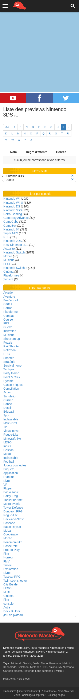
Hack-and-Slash (13, 519)
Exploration (10, 569)
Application (10, 473)
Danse (7, 404)
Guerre (8, 327)
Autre (6, 607)
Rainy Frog (10, 496)
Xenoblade (9, 667)
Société (8, 279)
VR (5, 484)
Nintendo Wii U (13, 202)
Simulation (10, 396)
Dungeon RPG (13, 511)
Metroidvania (11, 503)
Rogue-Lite (10, 515)
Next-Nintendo (66, 691)
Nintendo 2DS (12, 240)
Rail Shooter (11, 346)
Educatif (8, 411)
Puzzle (7, 342)
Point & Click (11, 377)
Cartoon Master (12, 670)
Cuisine (8, 400)
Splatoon (23, 667)
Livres (7, 572)
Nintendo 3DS (12, 210)
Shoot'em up (11, 338)
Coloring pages (56, 695)
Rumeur (8, 476)
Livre (6, 480)
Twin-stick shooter (15, 580)
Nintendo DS (11, 206)
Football (8, 461)
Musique (9, 260)
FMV (6, 561)
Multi (6, 592)
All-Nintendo (49, 691)
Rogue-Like (11, 434)
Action (7, 392)
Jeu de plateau (13, 615)
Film (6, 553)
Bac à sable (11, 492)
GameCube (11, 221)
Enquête (8, 469)
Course (8, 319)
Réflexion (9, 350)
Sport (6, 415)
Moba (7, 530)
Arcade (8, 292)
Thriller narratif (12, 500)
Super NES (10, 233)
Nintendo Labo (32, 670)
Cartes (7, 304)
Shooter (8, 358)
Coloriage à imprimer (33, 695)
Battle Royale (12, 526)
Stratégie (9, 361)
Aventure (9, 296)
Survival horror (13, 365)
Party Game (11, 373)
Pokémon (55, 663)
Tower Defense (13, 507)
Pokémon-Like (12, 542)
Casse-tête (10, 546)
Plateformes (11, 275)
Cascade (9, 523)
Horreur (8, 557)
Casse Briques (13, 384)
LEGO (7, 264)
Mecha (7, 538)
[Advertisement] (39, 41)
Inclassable (10, 419)
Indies (7, 446)
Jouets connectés (14, 465)
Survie (7, 565)
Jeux (17, 695)
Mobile (7, 256)
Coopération (11, 534)
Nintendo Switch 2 (15, 268)
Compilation (11, 388)
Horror (7, 308)
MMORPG (10, 423)
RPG (6, 354)
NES (6, 237)
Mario (44, 663)
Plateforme (10, 311)
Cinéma (8, 271)
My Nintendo (66, 667)
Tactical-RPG (12, 576)
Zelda (35, 663)
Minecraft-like (12, 438)
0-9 (7, 127)
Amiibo (52, 667)
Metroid (66, 663)
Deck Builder (11, 611)
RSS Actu (9, 678)
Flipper (7, 488)
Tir (5, 427)
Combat (8, 315)
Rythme (8, 381)
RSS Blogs (23, 678)
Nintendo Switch (14, 252)
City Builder (11, 584)
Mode (7, 453)
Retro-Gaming (12, 214)
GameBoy (9, 225)
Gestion (8, 450)
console (8, 603)
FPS (6, 323)
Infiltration (9, 331)
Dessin (7, 407)
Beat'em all (10, 300)
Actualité (9, 248)
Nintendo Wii (11, 198)
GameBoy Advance (16, 217)
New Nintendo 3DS (15, 245)
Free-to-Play (11, 549)
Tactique (8, 369)
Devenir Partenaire (28, 691)
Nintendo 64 (11, 229)
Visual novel (11, 430)
